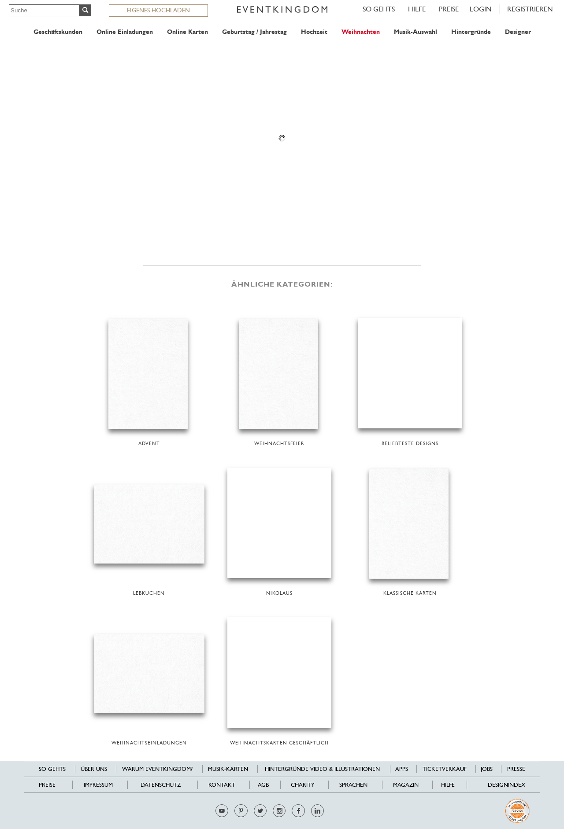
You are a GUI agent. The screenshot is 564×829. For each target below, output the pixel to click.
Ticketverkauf (445, 769)
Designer (518, 32)
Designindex (506, 784)
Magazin (406, 784)
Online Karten (187, 32)
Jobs (487, 769)
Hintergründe (471, 32)
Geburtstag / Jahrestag (254, 32)
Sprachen (353, 784)
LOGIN (481, 9)
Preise (449, 9)
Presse (516, 769)
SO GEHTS (379, 9)
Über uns (94, 769)
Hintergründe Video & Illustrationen (322, 769)
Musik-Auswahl (415, 32)
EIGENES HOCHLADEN (158, 10)
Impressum (98, 784)
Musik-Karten (228, 769)
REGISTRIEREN (530, 9)
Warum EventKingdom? (157, 769)
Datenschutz (161, 784)
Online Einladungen (124, 32)
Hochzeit (314, 32)
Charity (303, 784)
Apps (401, 769)
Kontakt (221, 784)
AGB (263, 784)
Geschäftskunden (57, 32)
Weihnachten (360, 32)
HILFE (417, 9)
